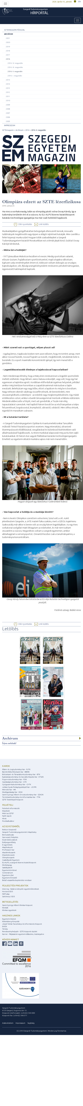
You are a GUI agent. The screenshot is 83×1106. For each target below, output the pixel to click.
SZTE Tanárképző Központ (12, 800)
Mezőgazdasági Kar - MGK (12, 792)
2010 (8, 100)
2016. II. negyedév (15, 71)
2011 (8, 96)
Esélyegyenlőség (9, 842)
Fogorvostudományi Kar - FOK (14, 779)
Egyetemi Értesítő (9, 878)
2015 (8, 80)
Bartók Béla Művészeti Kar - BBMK (16, 772)
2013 (8, 88)
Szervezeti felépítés (10, 837)
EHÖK (4, 926)
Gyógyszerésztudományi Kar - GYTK (16, 784)
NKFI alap (6, 894)
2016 (8, 59)
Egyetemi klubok (9, 919)
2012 (8, 92)
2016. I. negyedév (15, 76)
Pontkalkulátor (8, 821)
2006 (8, 117)
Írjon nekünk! (9, 743)
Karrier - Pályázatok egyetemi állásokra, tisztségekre (23, 934)
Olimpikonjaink (8, 857)
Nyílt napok (6, 816)
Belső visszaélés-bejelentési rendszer (17, 880)
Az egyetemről (11, 826)
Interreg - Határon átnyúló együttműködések (20, 889)
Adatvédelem (7, 1023)
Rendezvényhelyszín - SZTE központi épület (19, 931)
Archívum (8, 34)
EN (79, 2)
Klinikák (5, 908)
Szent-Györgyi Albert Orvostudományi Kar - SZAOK (22, 795)
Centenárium (7, 873)
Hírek (4, 818)
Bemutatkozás (8, 835)
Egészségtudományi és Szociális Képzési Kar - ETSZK (23, 777)
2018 (8, 51)
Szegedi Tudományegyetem (35, 12)
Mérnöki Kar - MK (9, 790)
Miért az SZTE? (8, 813)
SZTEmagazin (8, 130)
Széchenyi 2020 (8, 896)
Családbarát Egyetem (11, 860)
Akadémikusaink (8, 852)
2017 (8, 55)
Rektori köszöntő (9, 830)
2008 (8, 109)
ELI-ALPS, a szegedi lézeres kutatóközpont (19, 862)
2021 (8, 38)
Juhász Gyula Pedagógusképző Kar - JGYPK (19, 787)
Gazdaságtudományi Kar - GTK (14, 782)
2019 (8, 47)
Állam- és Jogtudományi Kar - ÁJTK (16, 769)
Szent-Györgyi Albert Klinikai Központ (17, 905)
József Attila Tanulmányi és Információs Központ (22, 924)
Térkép (5, 929)
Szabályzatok (7, 867)
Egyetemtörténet (9, 870)
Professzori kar (8, 850)
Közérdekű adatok (9, 840)
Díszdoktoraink (8, 855)
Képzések (6, 811)
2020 (8, 42)
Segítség (30, 1023)
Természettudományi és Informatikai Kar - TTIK (21, 797)
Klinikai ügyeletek (9, 910)
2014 (8, 84)
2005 (8, 121)
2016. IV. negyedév (15, 63)
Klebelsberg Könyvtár (11, 921)
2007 (8, 113)
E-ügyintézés (7, 845)
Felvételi (7, 805)
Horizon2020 (7, 891)
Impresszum (9, 125)
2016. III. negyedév (15, 67)
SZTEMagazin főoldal (14, 30)
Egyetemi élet (8, 875)
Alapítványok (7, 847)
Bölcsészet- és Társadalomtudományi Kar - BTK (21, 774)
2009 (8, 105)
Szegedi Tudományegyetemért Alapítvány (19, 832)
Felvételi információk (11, 808)
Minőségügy (7, 865)
